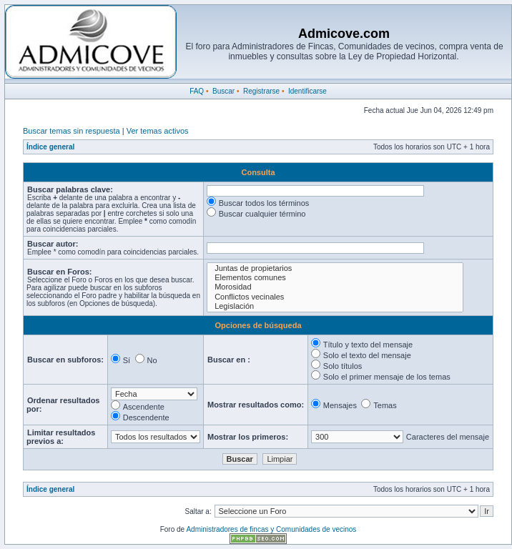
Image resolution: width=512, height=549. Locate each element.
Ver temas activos (158, 131)
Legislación (335, 306)
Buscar (223, 91)
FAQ (196, 91)
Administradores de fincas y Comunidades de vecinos (271, 529)
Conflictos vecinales (335, 297)
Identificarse (307, 91)
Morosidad (335, 287)
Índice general (50, 147)
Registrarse (261, 91)
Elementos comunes (335, 277)
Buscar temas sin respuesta (71, 131)
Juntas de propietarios (335, 268)
